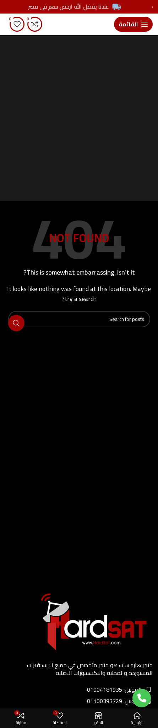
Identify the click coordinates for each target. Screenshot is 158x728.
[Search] (79, 319)
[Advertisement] (79, 118)
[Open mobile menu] (133, 24)
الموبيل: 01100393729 (119, 701)
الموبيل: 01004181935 (119, 689)
